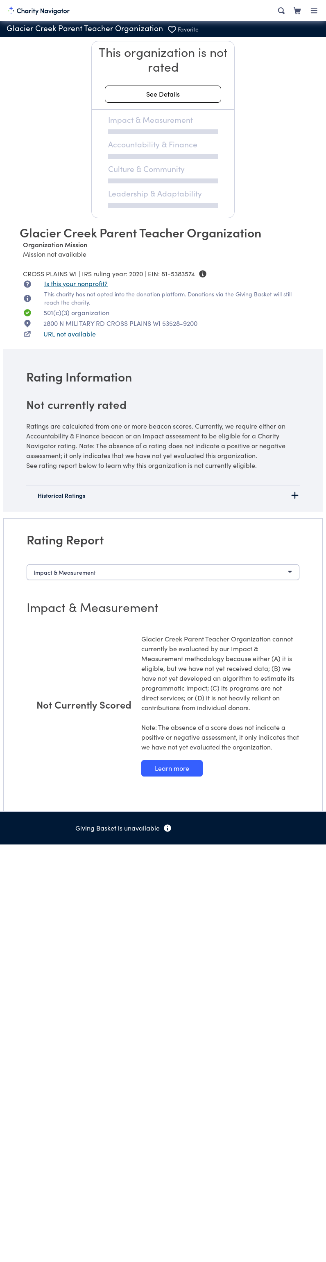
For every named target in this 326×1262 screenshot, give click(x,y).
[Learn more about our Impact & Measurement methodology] (172, 768)
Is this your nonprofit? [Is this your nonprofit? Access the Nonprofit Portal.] (76, 283)
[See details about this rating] (163, 94)
